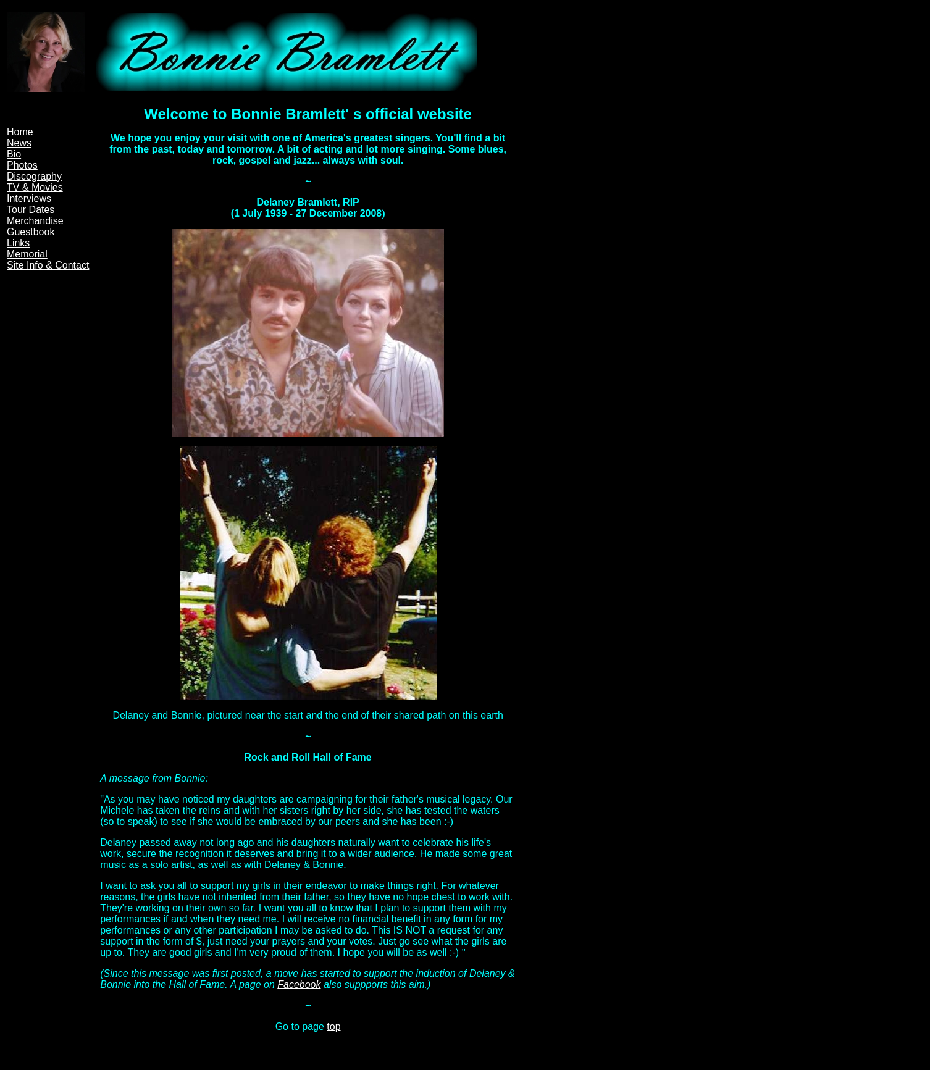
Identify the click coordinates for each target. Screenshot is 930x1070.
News (19, 143)
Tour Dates (30, 209)
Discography (34, 176)
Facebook (298, 984)
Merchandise (35, 220)
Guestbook (30, 232)
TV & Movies (35, 187)
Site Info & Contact (48, 265)
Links (18, 243)
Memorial (27, 254)
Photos (22, 165)
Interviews (29, 198)
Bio (14, 154)
